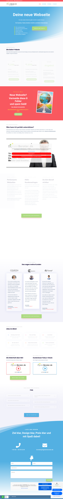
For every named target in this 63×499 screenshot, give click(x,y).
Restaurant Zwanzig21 (50, 309)
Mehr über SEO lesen (18, 377)
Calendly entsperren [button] (56, 489)
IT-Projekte (55, 4)
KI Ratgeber (44, 4)
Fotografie (49, 4)
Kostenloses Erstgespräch (31, 215)
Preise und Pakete (39, 28)
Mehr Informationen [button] (31, 151)
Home (40, 4)
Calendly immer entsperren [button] (57, 493)
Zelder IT (31, 306)
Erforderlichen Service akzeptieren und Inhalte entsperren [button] (31, 156)
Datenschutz (14, 496)
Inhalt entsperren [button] (31, 153)
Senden (49, 480)
